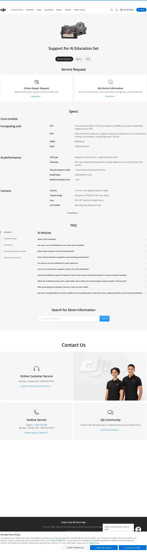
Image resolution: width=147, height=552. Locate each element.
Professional (4, 547)
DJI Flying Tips (64, 547)
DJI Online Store (35, 543)
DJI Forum (123, 547)
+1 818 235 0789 (40, 419)
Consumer (4, 543)
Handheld (30, 4)
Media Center (94, 543)
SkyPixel (122, 543)
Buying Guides (95, 547)
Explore (59, 4)
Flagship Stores (35, 547)
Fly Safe (62, 543)
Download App (73, 526)
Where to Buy (79, 4)
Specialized (48, 4)
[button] (138, 529)
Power (39, 4)
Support (68, 4)
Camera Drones (17, 4)
